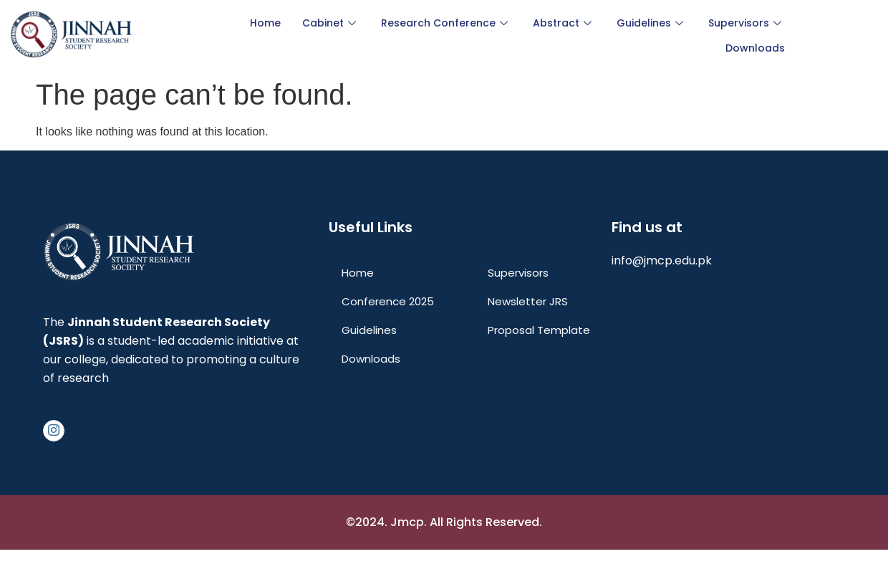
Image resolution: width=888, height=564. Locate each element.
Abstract (564, 23)
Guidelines (652, 23)
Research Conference (446, 23)
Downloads (755, 48)
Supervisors (746, 23)
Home (265, 23)
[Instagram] (53, 430)
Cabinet (330, 23)
